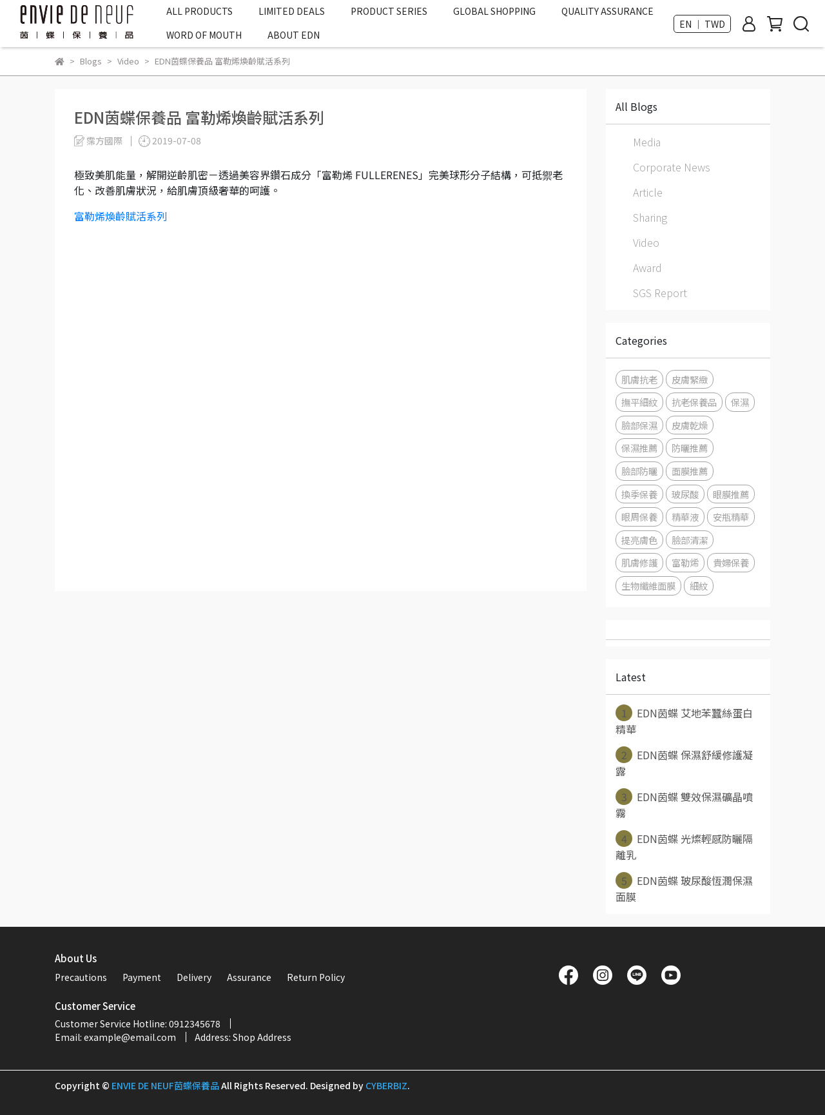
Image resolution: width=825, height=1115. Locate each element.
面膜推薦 (690, 471)
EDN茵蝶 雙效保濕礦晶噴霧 (684, 804)
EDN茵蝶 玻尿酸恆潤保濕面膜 (684, 888)
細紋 (699, 585)
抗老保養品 (694, 402)
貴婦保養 (731, 562)
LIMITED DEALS (291, 11)
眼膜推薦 (731, 494)
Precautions (81, 977)
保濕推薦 (639, 447)
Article (648, 192)
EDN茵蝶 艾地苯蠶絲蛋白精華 (684, 720)
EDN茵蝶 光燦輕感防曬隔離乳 (684, 846)
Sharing (650, 217)
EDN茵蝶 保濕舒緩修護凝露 (684, 762)
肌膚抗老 (639, 379)
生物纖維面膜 (648, 585)
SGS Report (660, 292)
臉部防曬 (639, 471)
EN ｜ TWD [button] (702, 24)
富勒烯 (685, 562)
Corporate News (671, 167)
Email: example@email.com (115, 1037)
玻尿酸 (685, 494)
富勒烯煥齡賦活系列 (120, 216)
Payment (141, 977)
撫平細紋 (639, 402)
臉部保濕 (639, 425)
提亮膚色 (639, 540)
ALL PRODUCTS (199, 11)
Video (646, 242)
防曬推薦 (690, 447)
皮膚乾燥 (690, 425)
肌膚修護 (639, 562)
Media (647, 142)
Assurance (249, 977)
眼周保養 (639, 516)
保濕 (740, 402)
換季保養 (639, 494)
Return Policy (316, 977)
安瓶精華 (731, 516)
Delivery (194, 977)
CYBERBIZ (386, 1085)
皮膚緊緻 (690, 379)
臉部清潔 (690, 540)
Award (647, 267)
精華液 (685, 516)
